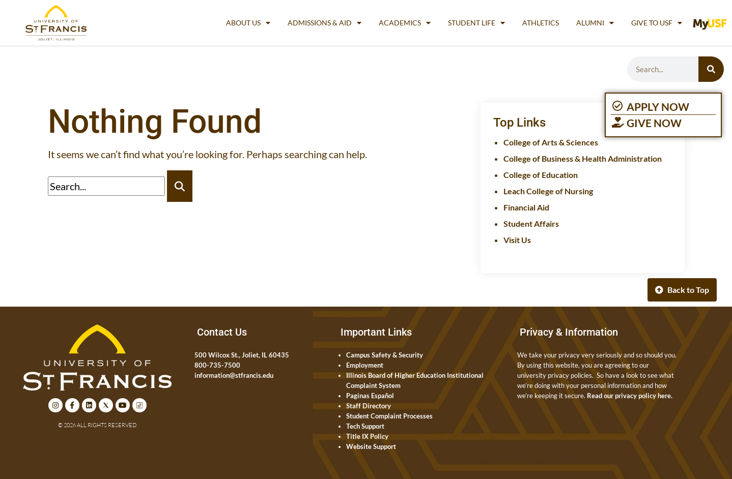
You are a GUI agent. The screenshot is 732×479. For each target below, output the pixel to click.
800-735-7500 (217, 365)
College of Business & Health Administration (582, 158)
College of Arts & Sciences (550, 142)
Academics (405, 23)
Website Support (371, 446)
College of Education (540, 174)
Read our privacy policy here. (629, 396)
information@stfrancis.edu (233, 375)
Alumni (595, 23)
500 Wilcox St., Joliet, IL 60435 (241, 355)
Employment (364, 365)
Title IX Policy (367, 436)
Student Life (476, 23)
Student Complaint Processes (389, 416)
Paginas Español (370, 396)
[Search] (711, 69)
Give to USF (656, 23)
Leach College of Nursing (548, 191)
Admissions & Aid (324, 23)
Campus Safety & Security (384, 355)
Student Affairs (531, 223)
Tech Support (365, 426)
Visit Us (517, 240)
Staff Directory (368, 406)
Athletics (540, 22)
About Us (248, 23)
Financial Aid (526, 207)
